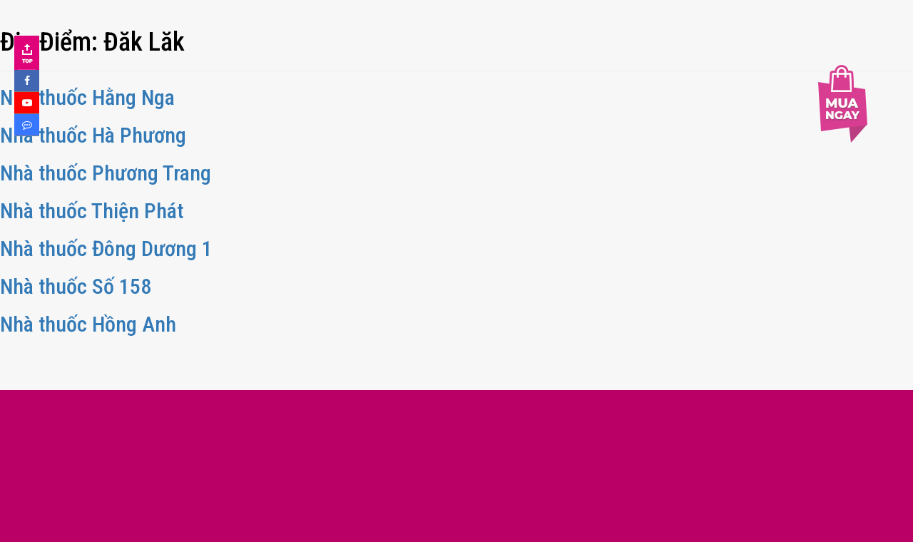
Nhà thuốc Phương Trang (105, 172)
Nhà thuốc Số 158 (75, 286)
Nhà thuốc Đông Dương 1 (106, 248)
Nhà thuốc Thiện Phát (91, 210)
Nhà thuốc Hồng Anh (88, 324)
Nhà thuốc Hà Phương (93, 135)
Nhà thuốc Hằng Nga (87, 97)
